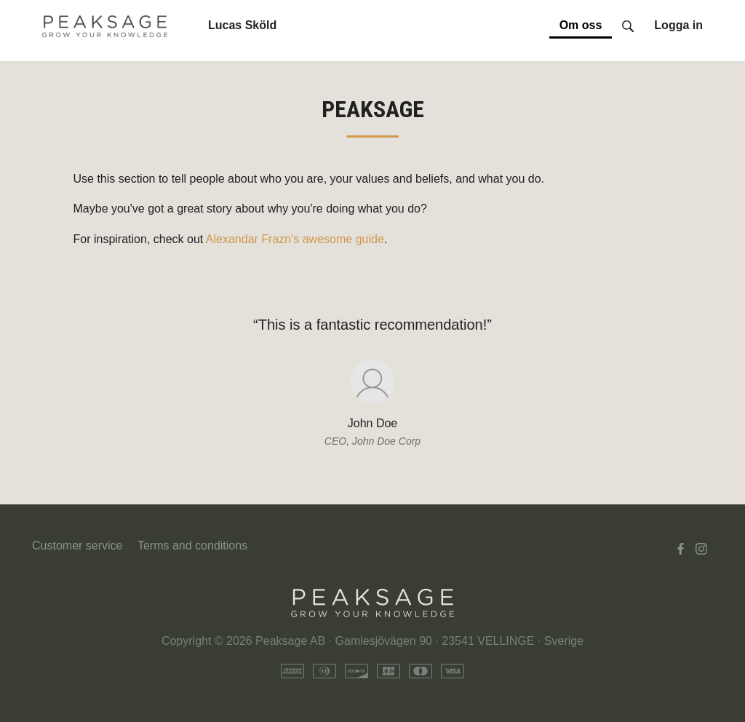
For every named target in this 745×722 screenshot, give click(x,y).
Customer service (77, 545)
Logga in (678, 25)
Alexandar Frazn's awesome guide (295, 239)
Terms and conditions (192, 545)
